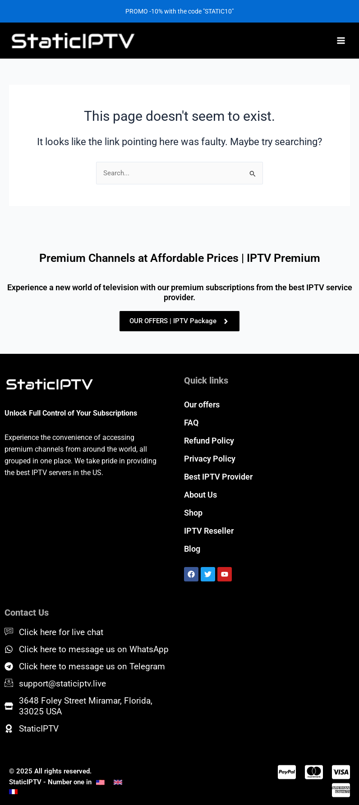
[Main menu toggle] (341, 41)
